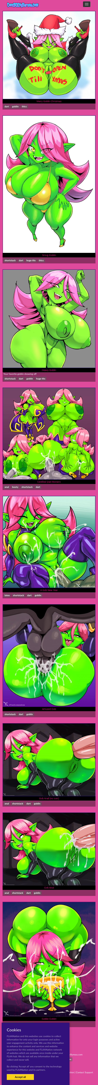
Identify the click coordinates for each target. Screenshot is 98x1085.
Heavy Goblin (49, 370)
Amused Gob (49, 709)
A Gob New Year (49, 590)
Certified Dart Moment (49, 481)
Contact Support (84, 1072)
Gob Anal (49, 887)
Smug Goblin (49, 255)
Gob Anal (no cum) (49, 798)
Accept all (20, 1076)
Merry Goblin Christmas (48, 101)
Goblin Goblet (49, 1019)
